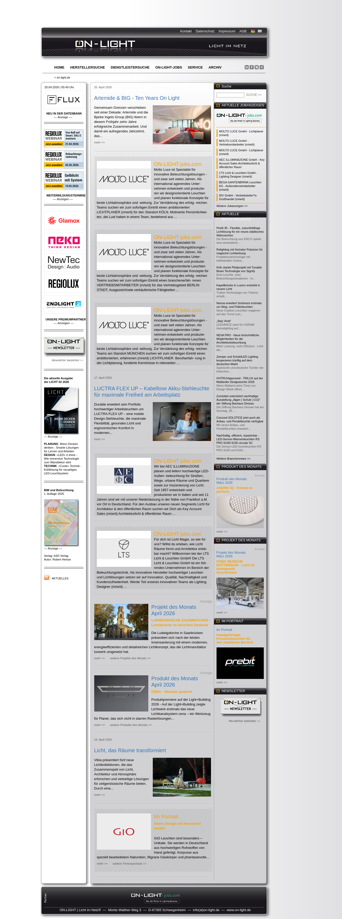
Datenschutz (205, 31)
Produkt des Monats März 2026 (232, 481)
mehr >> (99, 142)
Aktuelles (60, 578)
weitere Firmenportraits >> (129, 863)
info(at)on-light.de (206, 910)
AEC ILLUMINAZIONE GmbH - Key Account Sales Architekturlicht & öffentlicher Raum (242, 163)
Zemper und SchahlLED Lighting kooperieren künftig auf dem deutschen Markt (237, 360)
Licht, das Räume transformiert (130, 750)
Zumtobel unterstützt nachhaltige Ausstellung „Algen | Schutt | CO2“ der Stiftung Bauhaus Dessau (238, 399)
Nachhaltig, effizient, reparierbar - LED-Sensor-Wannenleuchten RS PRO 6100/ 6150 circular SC (238, 439)
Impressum (227, 31)
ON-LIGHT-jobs (168, 67)
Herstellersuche (87, 67)
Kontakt (186, 31)
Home (59, 67)
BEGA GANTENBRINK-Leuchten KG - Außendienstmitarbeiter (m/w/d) (240, 186)
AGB (242, 31)
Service (195, 67)
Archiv (215, 67)
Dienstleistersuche (130, 67)
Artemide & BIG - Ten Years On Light (137, 98)
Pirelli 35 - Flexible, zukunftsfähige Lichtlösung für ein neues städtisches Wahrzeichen (240, 231)
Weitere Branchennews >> (233, 458)
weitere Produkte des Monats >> (130, 724)
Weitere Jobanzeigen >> (232, 205)
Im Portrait (166, 816)
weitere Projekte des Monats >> (130, 658)
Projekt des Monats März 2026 (231, 554)
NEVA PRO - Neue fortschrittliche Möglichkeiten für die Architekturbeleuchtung (238, 339)
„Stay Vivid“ (224, 321)
